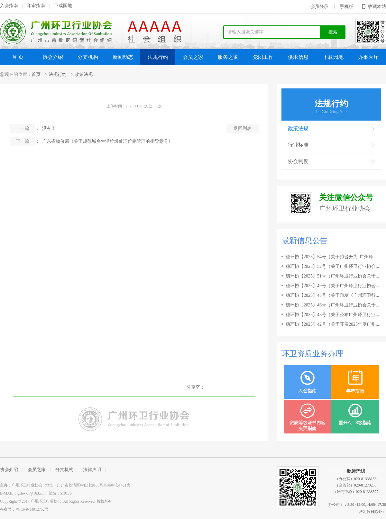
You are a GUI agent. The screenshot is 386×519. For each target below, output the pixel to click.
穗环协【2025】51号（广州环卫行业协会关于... (332, 276)
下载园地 (63, 5)
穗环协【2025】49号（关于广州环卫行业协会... (332, 285)
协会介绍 (52, 57)
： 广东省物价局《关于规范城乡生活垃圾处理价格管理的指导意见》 (91, 141)
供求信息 (298, 57)
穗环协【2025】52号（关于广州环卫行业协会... (332, 266)
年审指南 (36, 5)
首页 (36, 74)
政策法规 (84, 74)
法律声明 (92, 469)
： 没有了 (33, 128)
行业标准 (331, 145)
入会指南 (9, 5)
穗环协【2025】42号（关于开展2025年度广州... (332, 324)
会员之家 (193, 57)
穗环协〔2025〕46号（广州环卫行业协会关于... (332, 305)
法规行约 (158, 57)
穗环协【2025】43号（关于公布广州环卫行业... (332, 314)
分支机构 (88, 57)
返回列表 (243, 128)
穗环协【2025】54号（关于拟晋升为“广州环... (331, 256)
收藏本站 (377, 6)
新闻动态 (123, 57)
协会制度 (331, 161)
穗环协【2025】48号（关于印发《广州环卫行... (332, 295)
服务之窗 (228, 57)
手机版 (346, 6)
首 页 (17, 57)
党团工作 (263, 57)
